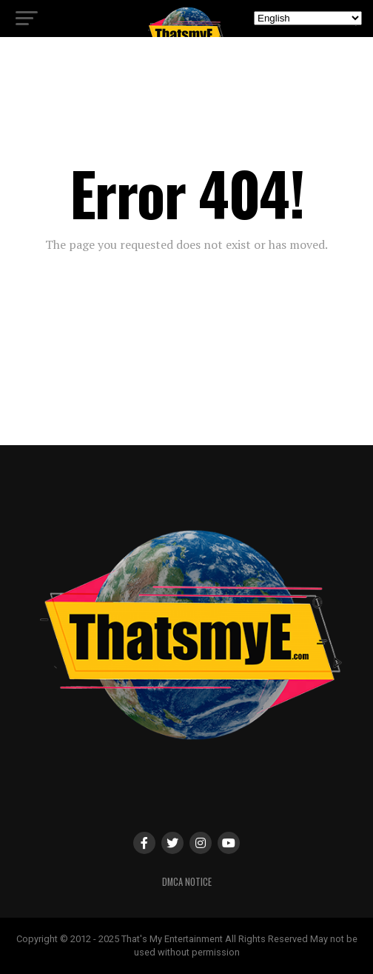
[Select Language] (308, 18)
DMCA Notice (187, 882)
